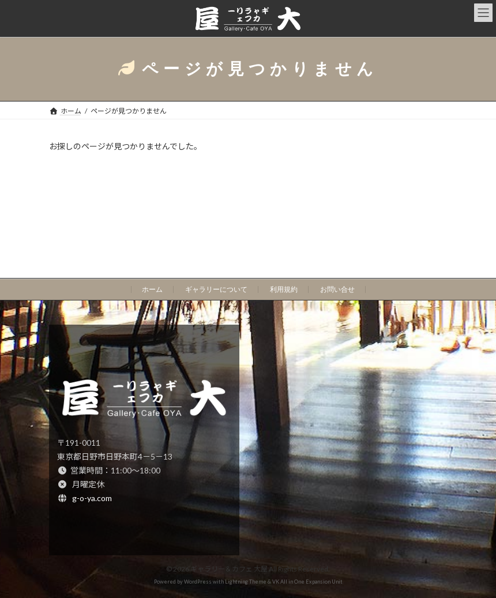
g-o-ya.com (92, 497)
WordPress (198, 581)
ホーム (152, 289)
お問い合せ (337, 289)
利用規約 (284, 289)
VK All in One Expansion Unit (307, 581)
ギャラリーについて (216, 289)
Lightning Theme (245, 581)
